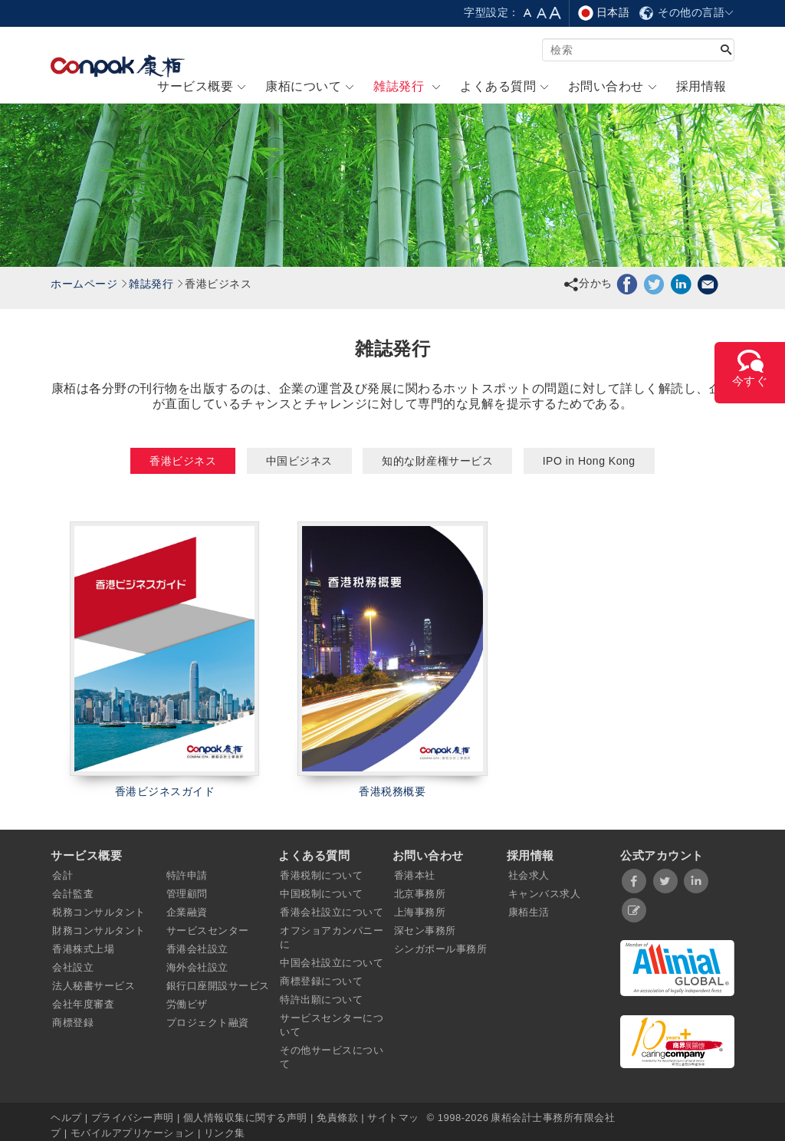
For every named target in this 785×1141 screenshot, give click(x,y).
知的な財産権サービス (437, 461)
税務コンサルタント (99, 912)
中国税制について (321, 893)
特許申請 (187, 875)
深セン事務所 (425, 930)
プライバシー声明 (132, 1117)
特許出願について (321, 999)
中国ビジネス (299, 461)
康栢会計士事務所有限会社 (553, 1117)
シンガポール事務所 (441, 949)
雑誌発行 (151, 284)
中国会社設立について (331, 962)
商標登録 (73, 1022)
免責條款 (337, 1117)
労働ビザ (187, 1004)
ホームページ (84, 284)
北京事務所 (420, 893)
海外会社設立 (197, 967)
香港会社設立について (331, 912)
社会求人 (529, 875)
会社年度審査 (83, 1004)
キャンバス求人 (544, 893)
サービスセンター (207, 930)
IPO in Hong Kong (589, 461)
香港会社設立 (197, 949)
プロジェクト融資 (207, 1022)
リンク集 (224, 1133)
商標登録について (321, 981)
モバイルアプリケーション (133, 1133)
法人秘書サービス (93, 985)
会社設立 (73, 967)
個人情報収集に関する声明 (245, 1117)
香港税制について (321, 875)
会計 (62, 875)
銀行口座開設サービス (218, 985)
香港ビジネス (182, 461)
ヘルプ (68, 1117)
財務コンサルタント (99, 930)
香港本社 (414, 875)
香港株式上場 (83, 949)
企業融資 (187, 912)
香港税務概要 (392, 791)
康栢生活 (529, 912)
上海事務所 (420, 912)
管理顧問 (187, 893)
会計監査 (73, 893)
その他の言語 (686, 12)
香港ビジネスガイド (165, 791)
